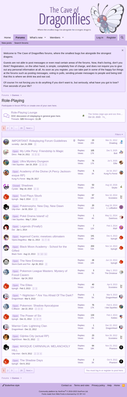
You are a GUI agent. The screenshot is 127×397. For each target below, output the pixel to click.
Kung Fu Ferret (18, 179)
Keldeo (114, 318)
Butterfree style (11, 385)
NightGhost (17, 339)
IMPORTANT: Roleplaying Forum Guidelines (39, 140)
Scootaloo (112, 198)
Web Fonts (60, 394)
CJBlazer (16, 278)
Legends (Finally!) (31, 226)
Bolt (115, 153)
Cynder (15, 189)
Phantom (113, 348)
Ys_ (104, 117)
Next (28, 128)
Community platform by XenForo (63, 391)
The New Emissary (31, 260)
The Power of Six (30, 315)
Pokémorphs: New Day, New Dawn (42, 206)
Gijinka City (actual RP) (34, 336)
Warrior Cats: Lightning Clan (29, 326)
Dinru (14, 154)
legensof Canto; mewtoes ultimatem (42, 236)
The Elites (26, 285)
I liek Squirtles (18, 164)
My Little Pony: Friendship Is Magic (42, 151)
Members (55, 37)
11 (46, 254)
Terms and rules (81, 385)
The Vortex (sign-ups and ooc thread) (106, 114)
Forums (20, 37)
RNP (115, 228)
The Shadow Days (31, 360)
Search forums (21, 43)
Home (7, 37)
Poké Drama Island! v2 (34, 216)
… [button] (16, 128)
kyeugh (15, 199)
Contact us (66, 385)
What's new (36, 37)
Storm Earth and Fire (21, 264)
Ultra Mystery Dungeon (34, 161)
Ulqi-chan (16, 209)
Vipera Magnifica (19, 240)
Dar (13, 230)
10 (42, 254)
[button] (45, 37)
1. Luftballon (111, 208)
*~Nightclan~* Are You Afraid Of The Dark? (46, 295)
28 (21, 128)
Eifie (115, 163)
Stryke (114, 188)
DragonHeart (17, 299)
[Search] (122, 37)
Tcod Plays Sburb (31, 195)
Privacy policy (98, 385)
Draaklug (113, 143)
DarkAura (113, 218)
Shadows (27, 185)
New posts (7, 43)
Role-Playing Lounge (24, 112)
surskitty (15, 144)
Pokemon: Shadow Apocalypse (39, 305)
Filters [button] (118, 134)
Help (109, 385)
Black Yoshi (17, 254)
